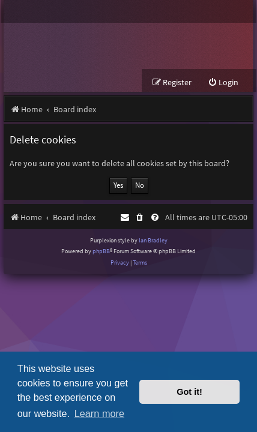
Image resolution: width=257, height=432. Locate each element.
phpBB (101, 251)
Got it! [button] (189, 392)
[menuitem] (223, 82)
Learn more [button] (99, 413)
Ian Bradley (153, 240)
